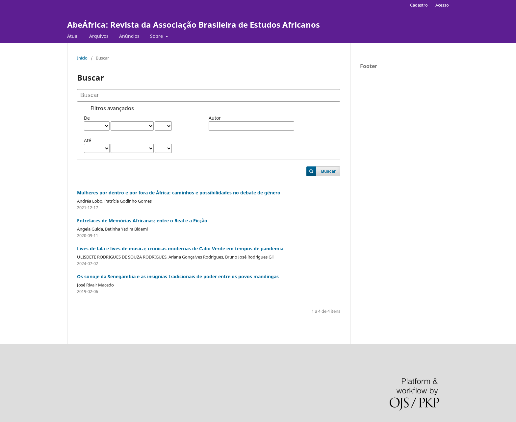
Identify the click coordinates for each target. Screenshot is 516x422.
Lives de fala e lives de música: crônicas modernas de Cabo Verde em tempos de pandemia (180, 248)
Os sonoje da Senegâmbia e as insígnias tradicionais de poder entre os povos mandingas (178, 276)
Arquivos (99, 36)
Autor (215, 118)
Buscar (328, 171)
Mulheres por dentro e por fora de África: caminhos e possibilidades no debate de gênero (178, 192)
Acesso (442, 5)
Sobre (157, 36)
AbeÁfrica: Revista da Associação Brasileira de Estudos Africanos (193, 24)
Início (82, 58)
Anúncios (129, 36)
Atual (73, 36)
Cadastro (419, 5)
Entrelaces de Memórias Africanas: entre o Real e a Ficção (142, 220)
